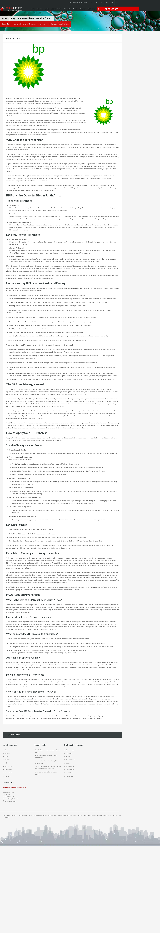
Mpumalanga (70, 766)
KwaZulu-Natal (70, 760)
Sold (6, 763)
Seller (47, 9)
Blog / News (8, 773)
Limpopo (68, 763)
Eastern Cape (70, 750)
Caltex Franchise (67, 815)
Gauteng (68, 756)
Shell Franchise (97, 815)
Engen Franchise (77, 815)
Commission (8, 769)
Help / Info (67, 9)
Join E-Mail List (9, 766)
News (75, 9)
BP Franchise (57, 815)
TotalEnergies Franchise (110, 815)
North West (69, 773)
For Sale (40, 9)
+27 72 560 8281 (111, 9)
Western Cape (70, 776)
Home (33, 9)
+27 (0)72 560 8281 (9, 801)
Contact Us (92, 9)
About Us (82, 9)
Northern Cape (70, 769)
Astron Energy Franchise (45, 815)
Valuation (7, 760)
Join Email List (56, 9)
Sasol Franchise (88, 815)
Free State (69, 753)
